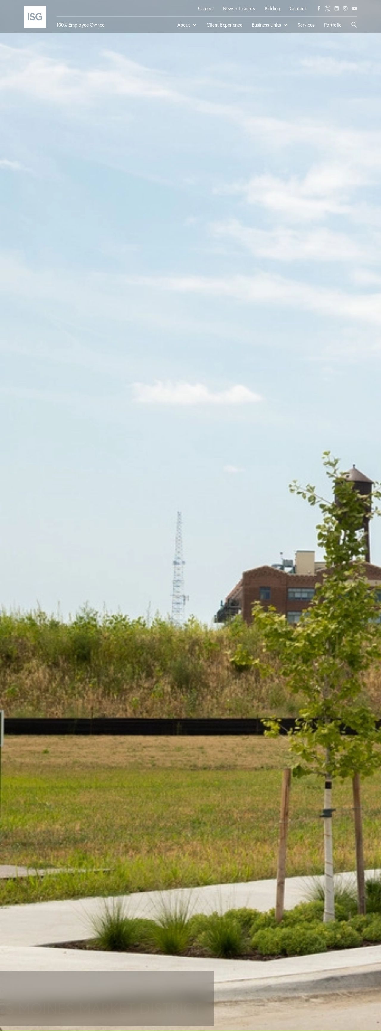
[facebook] (319, 8)
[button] (187, 27)
